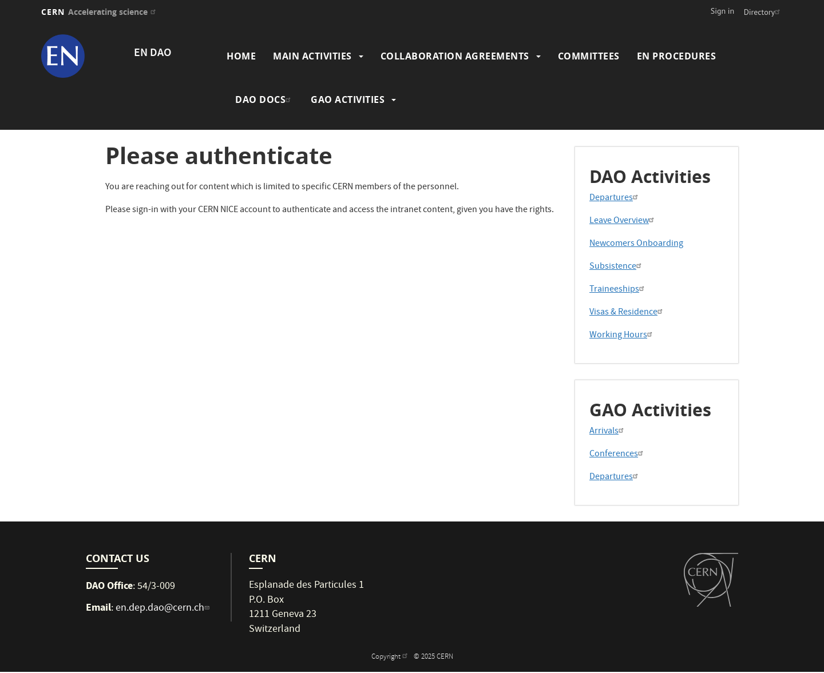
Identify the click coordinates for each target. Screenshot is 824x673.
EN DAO (152, 53)
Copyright (390, 657)
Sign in (723, 11)
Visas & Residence (627, 313)
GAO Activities (348, 99)
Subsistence (616, 267)
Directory (763, 12)
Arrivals (608, 432)
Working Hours (622, 336)
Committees (589, 56)
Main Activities (312, 56)
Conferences (617, 454)
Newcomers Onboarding (636, 244)
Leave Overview (623, 221)
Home (241, 56)
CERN (100, 11)
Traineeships (618, 290)
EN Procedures (676, 56)
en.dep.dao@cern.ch (164, 608)
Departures (615, 198)
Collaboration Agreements (455, 56)
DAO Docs (264, 99)
